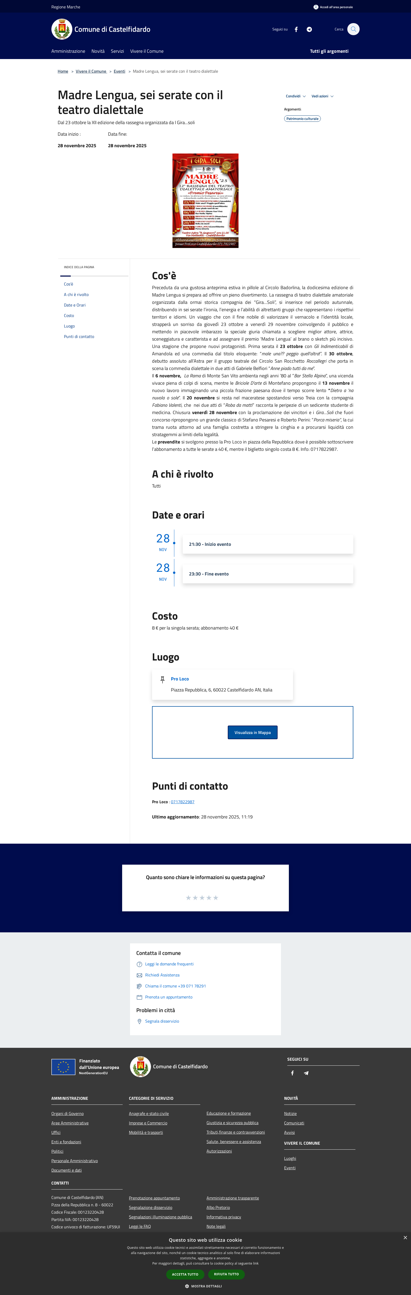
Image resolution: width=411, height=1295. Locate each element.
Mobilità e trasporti (146, 1132)
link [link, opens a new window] (256, 1263)
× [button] (405, 1238)
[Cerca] (353, 29)
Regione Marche (65, 7)
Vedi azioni (323, 96)
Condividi (296, 96)
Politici (57, 1151)
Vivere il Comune (91, 71)
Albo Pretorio (218, 1207)
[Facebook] (293, 29)
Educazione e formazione (229, 1113)
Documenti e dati (66, 1170)
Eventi (119, 71)
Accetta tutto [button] (185, 1274)
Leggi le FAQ (140, 1226)
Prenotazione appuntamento (154, 1198)
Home (63, 71)
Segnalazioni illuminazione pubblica (160, 1217)
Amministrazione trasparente (233, 1198)
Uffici (56, 1132)
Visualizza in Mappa (253, 732)
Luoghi (290, 1158)
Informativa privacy (224, 1217)
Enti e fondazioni (66, 1142)
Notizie (290, 1113)
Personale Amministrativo (74, 1160)
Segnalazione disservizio (150, 1207)
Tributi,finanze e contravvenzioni (236, 1132)
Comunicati (294, 1123)
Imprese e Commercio (148, 1123)
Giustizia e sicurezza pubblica (232, 1122)
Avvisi (289, 1132)
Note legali (216, 1226)
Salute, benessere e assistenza (234, 1141)
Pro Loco (180, 678)
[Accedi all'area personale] (333, 7)
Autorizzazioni (219, 1151)
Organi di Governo (67, 1113)
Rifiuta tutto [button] (226, 1274)
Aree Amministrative (70, 1123)
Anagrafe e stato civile (149, 1113)
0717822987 (182, 802)
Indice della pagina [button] (79, 267)
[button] (205, 1286)
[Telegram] (306, 29)
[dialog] (205, 1263)
